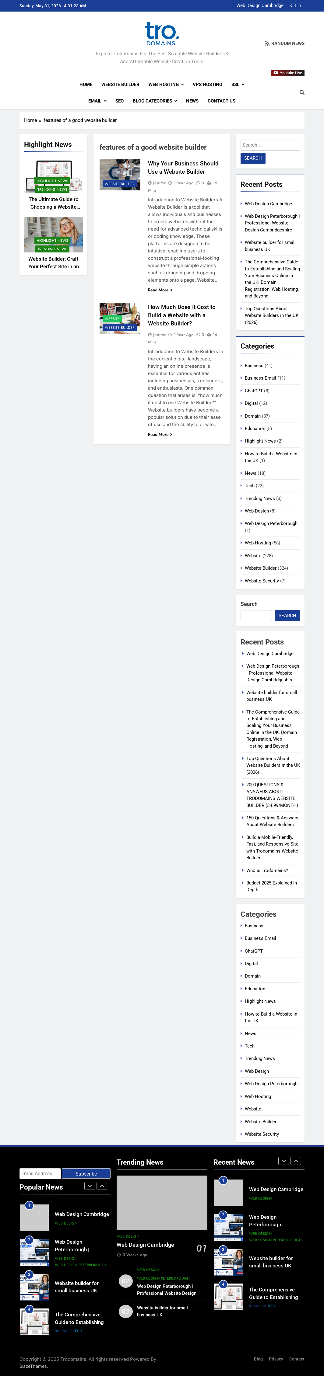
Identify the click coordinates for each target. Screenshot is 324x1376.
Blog (258, 1359)
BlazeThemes (33, 1366)
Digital (251, 403)
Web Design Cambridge (260, 5)
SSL (235, 84)
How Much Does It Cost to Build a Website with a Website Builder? (182, 315)
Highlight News (52, 181)
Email (94, 101)
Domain (253, 416)
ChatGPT (254, 391)
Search (249, 604)
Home (85, 84)
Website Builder (120, 84)
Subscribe (86, 1174)
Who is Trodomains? (267, 870)
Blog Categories (152, 101)
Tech (250, 485)
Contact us (221, 101)
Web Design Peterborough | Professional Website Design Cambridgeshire (272, 223)
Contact (297, 1359)
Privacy (276, 1359)
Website (112, 318)
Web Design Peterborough (271, 523)
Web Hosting (164, 84)
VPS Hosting (207, 84)
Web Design (257, 511)
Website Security (262, 580)
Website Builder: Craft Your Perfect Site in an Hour (53, 266)
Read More (160, 290)
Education (255, 428)
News (192, 101)
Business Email (260, 378)
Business (254, 365)
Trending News (52, 189)
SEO (119, 101)
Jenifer (159, 183)
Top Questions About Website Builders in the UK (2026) (271, 315)
